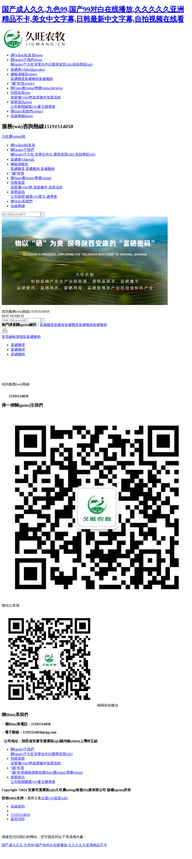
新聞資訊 (21, 102)
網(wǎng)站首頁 (27, 55)
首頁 (5, 337)
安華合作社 (43, 64)
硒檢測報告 (24, 74)
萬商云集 (34, 798)
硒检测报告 (18, 337)
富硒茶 (59, 325)
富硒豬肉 (32, 79)
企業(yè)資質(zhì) (54, 798)
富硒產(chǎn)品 (28, 69)
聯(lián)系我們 (27, 111)
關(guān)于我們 (26, 60)
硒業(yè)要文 (35, 107)
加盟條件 (40, 97)
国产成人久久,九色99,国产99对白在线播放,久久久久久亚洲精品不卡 (54, 845)
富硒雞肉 (46, 79)
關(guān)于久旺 (22, 64)
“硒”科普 (23, 83)
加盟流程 (54, 97)
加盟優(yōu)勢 (22, 97)
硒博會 (50, 107)
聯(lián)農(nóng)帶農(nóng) (37, 88)
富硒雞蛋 (18, 79)
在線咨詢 (18, 806)
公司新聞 (18, 107)
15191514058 (20, 815)
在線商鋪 (22, 116)
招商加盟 (20, 93)
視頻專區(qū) (83, 64)
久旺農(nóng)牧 (13, 136)
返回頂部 (18, 819)
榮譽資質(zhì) (62, 64)
